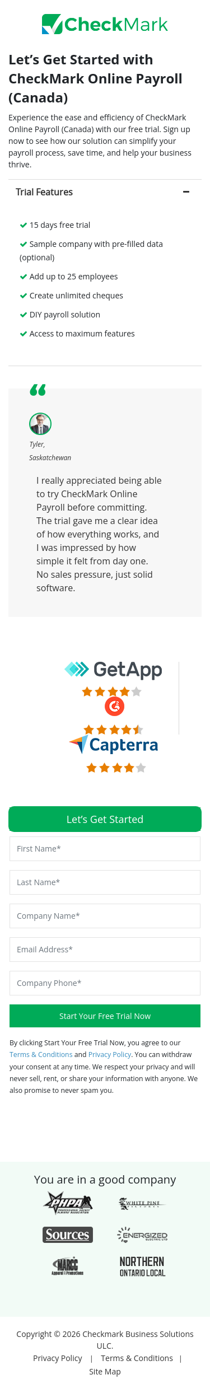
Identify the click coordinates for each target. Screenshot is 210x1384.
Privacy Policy (110, 1054)
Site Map (105, 1371)
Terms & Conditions (42, 1054)
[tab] (105, 191)
